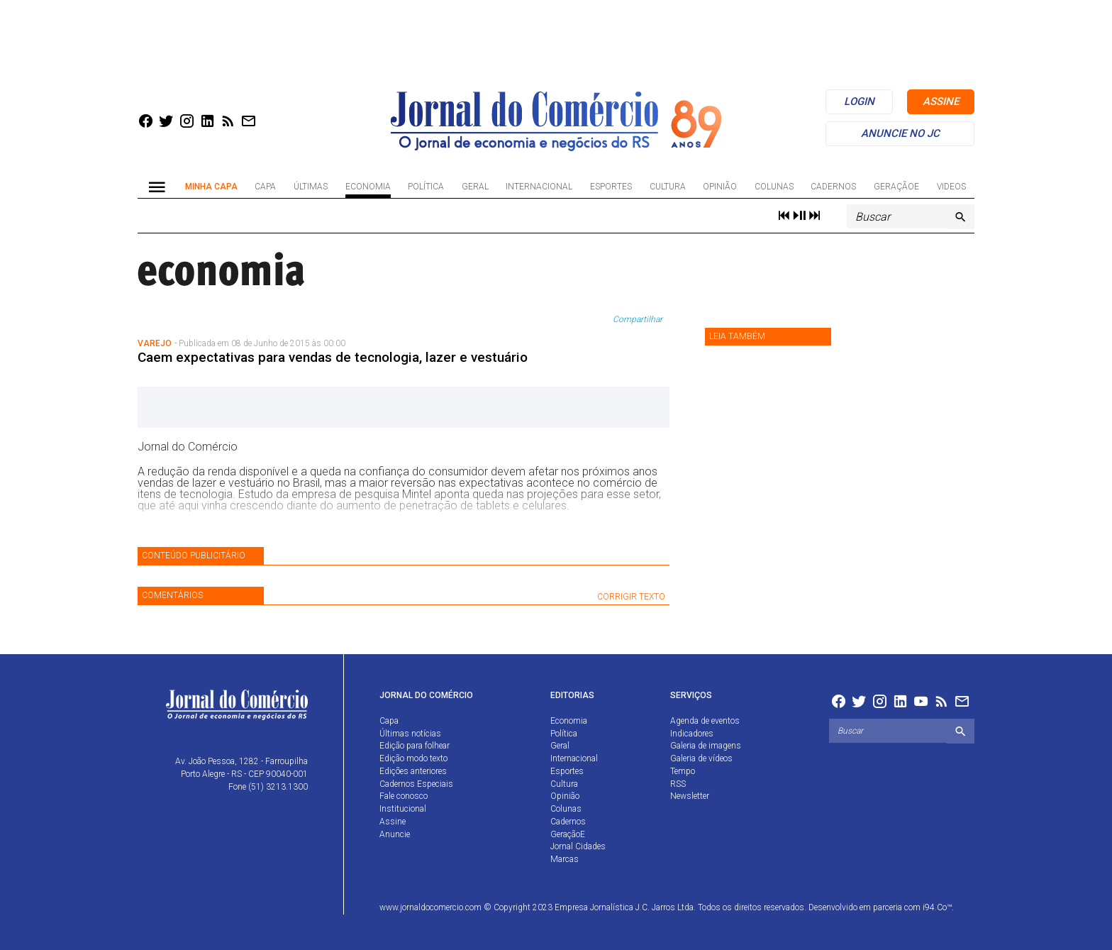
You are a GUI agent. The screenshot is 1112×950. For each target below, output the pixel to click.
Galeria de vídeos (701, 758)
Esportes (611, 187)
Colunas (774, 187)
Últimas (311, 187)
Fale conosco (403, 796)
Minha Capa (211, 187)
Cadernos (833, 187)
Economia (368, 187)
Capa (265, 187)
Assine (392, 822)
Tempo (682, 771)
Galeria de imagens (705, 746)
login (859, 101)
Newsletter (689, 796)
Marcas (564, 859)
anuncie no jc (900, 133)
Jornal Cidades (578, 846)
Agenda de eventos (705, 721)
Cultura (668, 187)
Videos (951, 187)
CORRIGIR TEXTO (631, 597)
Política (426, 187)
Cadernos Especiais (416, 784)
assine (941, 101)
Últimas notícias (410, 734)
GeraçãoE (896, 187)
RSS (678, 784)
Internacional (539, 187)
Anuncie (394, 834)
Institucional (402, 809)
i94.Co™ (937, 907)
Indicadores (691, 734)
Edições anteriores (413, 771)
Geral (475, 187)
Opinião (720, 187)
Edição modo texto (413, 758)
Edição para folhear (414, 746)
